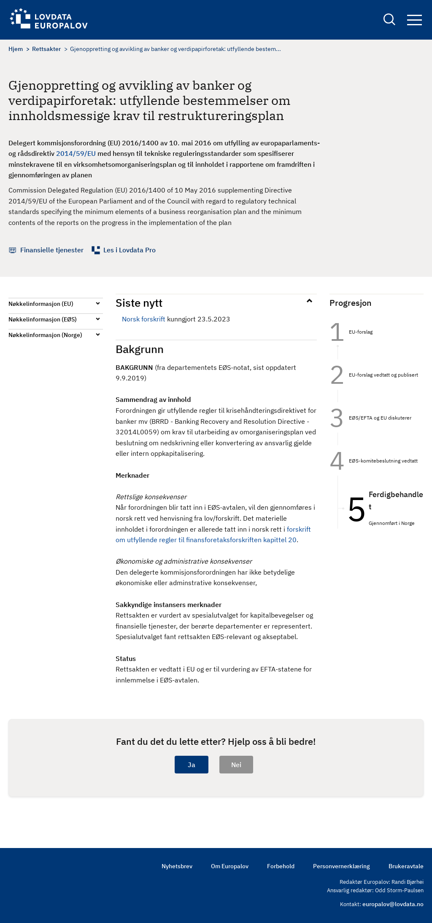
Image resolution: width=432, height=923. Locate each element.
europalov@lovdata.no (393, 904)
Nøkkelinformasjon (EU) (40, 304)
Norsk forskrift (143, 319)
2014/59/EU (76, 153)
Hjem (15, 49)
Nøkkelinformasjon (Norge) (45, 335)
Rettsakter (46, 49)
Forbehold (280, 866)
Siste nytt (139, 302)
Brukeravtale (406, 866)
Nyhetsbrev (177, 866)
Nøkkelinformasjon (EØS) (42, 319)
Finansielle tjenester (52, 250)
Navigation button (414, 20)
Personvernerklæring (341, 866)
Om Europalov (229, 866)
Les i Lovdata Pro (129, 250)
